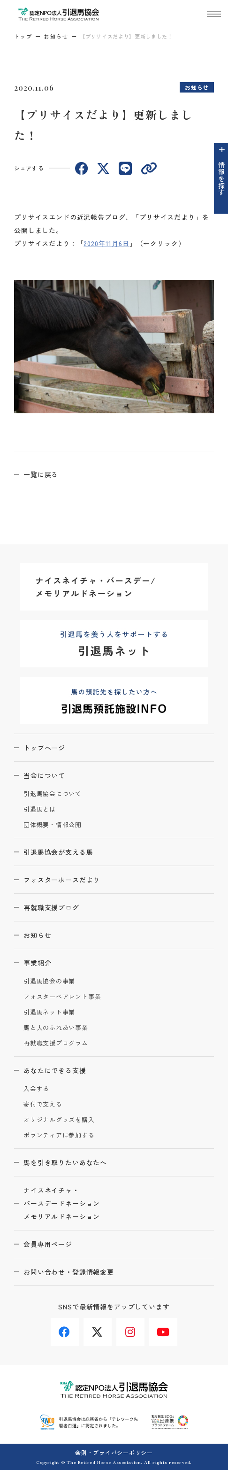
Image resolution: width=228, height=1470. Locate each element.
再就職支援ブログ (51, 907)
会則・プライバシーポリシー (113, 1452)
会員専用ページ (47, 1244)
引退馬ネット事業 (49, 1012)
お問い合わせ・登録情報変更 (68, 1272)
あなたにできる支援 (54, 1070)
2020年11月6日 (106, 243)
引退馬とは (39, 809)
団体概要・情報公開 (52, 825)
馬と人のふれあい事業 (55, 1028)
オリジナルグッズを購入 (59, 1120)
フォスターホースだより (61, 879)
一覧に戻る (40, 474)
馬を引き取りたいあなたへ (65, 1162)
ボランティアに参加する (59, 1135)
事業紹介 (37, 962)
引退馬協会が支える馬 (58, 852)
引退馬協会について (52, 794)
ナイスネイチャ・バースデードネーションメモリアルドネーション (61, 1203)
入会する (36, 1089)
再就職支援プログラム (55, 1043)
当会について (44, 775)
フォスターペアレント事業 (62, 997)
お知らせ (56, 36)
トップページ (44, 747)
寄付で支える (42, 1104)
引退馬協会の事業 (49, 981)
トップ (23, 36)
